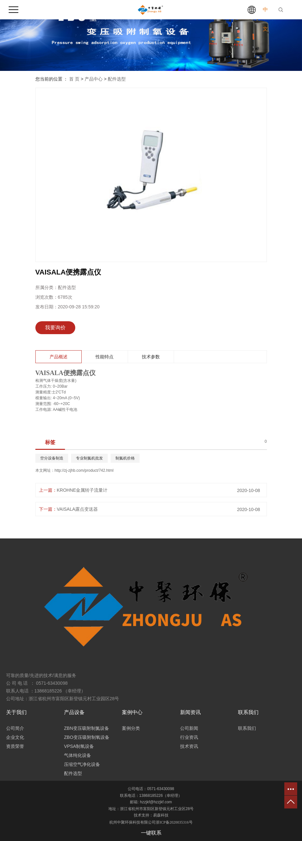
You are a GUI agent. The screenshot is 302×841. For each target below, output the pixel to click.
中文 (265, 19)
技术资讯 (189, 746)
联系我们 (247, 728)
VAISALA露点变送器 (77, 509)
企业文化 (15, 737)
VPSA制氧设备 (79, 746)
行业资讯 (189, 737)
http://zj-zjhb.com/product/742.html (84, 470)
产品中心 (94, 79)
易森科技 (161, 815)
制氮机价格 (125, 458)
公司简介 (15, 728)
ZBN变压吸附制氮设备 (86, 728)
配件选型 (117, 79)
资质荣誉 (15, 746)
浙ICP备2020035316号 (174, 822)
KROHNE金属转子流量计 (82, 490)
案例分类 (131, 728)
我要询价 (55, 327)
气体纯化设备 (77, 755)
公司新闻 (189, 728)
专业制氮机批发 (89, 458)
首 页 (74, 79)
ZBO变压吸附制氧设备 (86, 737)
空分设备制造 (51, 458)
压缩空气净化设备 (82, 764)
